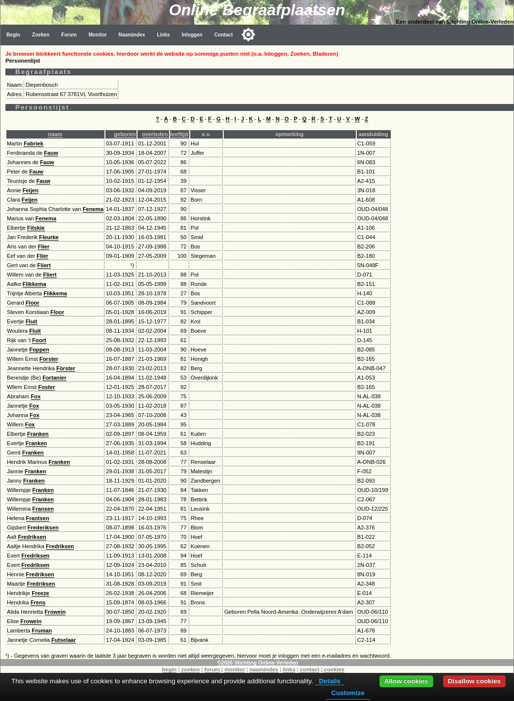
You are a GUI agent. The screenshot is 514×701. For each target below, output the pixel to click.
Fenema (93, 209)
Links (163, 34)
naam (55, 134)
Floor (32, 303)
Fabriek (33, 143)
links (289, 669)
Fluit (31, 321)
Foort (39, 340)
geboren (125, 134)
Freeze (40, 593)
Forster (49, 359)
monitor (234, 669)
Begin (13, 34)
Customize (347, 693)
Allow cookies (406, 681)
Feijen (30, 190)
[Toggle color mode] (248, 34)
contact (309, 669)
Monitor (98, 34)
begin (169, 669)
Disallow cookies (474, 681)
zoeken (190, 669)
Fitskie (35, 228)
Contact (223, 34)
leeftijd (179, 134)
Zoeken (40, 34)
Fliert (44, 265)
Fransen (43, 509)
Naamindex (132, 34)
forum (212, 669)
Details (330, 681)
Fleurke (49, 237)
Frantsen (37, 518)
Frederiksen (43, 527)
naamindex (263, 669)
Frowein (55, 612)
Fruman (42, 630)
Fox (36, 396)
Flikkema (34, 284)
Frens (38, 602)
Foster (46, 387)
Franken (38, 434)
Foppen (39, 349)
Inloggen (192, 34)
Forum (68, 34)
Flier (44, 246)
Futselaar (63, 640)
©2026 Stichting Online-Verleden (257, 663)
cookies (334, 669)
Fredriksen (32, 537)
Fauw (51, 153)
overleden (155, 134)
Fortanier (54, 378)
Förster (65, 368)
